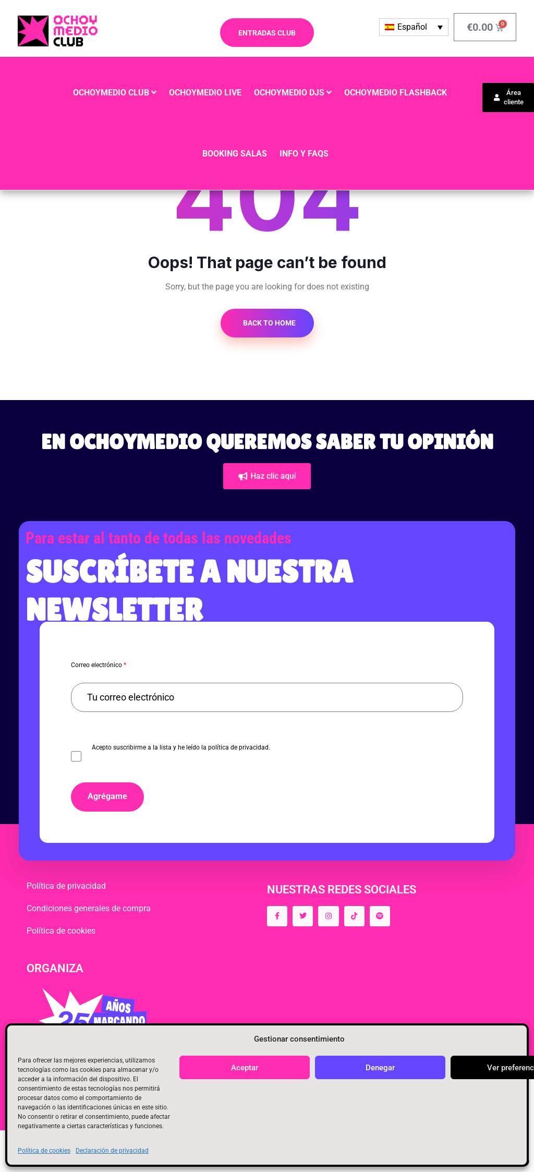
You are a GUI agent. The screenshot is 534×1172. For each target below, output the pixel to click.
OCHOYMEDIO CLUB (111, 93)
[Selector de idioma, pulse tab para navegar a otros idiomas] (414, 27)
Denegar (380, 1067)
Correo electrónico (98, 665)
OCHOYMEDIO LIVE (205, 93)
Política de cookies (44, 1150)
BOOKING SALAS (234, 154)
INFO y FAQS (304, 154)
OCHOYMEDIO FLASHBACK (395, 93)
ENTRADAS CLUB (267, 33)
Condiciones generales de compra (89, 908)
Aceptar (244, 1067)
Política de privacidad (66, 886)
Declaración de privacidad (112, 1150)
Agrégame (107, 796)
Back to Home (268, 323)
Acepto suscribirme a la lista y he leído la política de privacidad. (181, 747)
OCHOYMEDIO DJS (289, 93)
